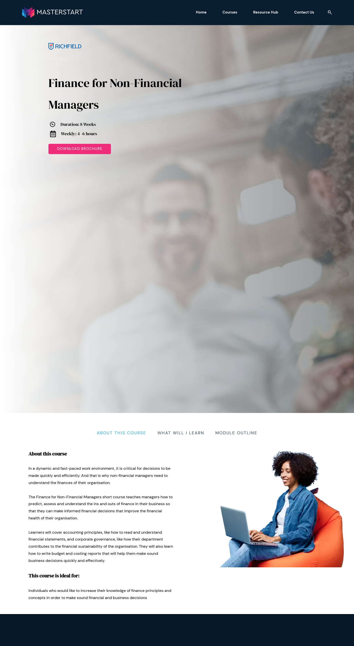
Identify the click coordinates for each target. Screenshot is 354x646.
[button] (309, 12)
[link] (64, 40)
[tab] (121, 432)
